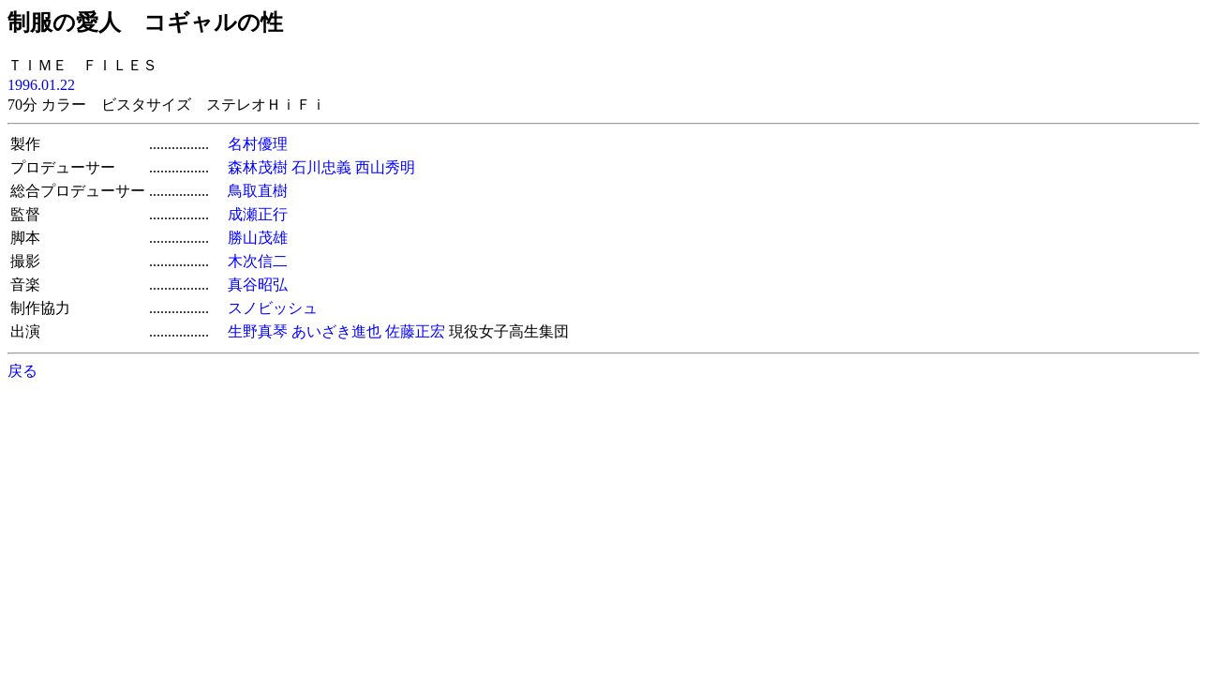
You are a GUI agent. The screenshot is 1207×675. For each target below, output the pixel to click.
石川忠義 (321, 167)
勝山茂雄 (258, 238)
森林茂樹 (258, 167)
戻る (22, 371)
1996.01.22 (41, 85)
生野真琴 (258, 331)
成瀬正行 (258, 214)
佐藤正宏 (415, 331)
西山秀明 (385, 167)
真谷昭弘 (258, 284)
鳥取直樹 (258, 191)
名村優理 (258, 144)
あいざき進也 (336, 331)
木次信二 (258, 261)
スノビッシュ (273, 308)
